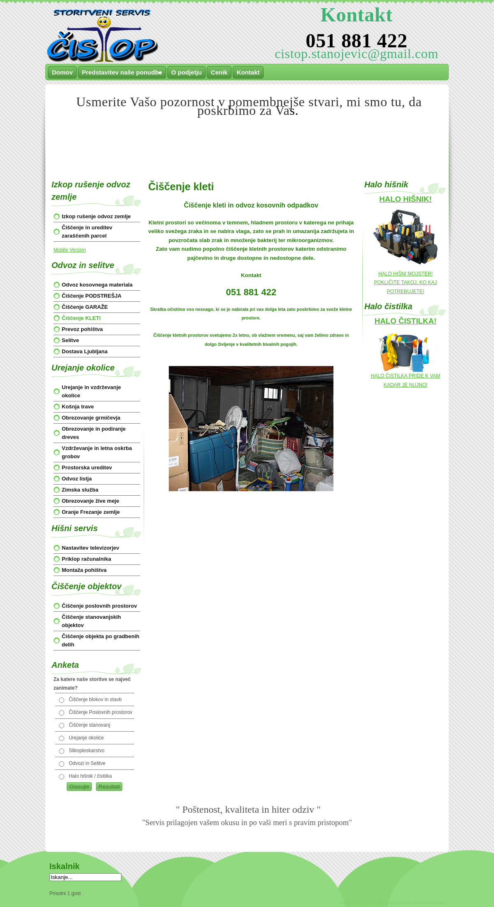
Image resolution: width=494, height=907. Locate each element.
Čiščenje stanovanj (89, 725)
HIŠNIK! (417, 199)
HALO (391, 199)
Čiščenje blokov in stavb (95, 699)
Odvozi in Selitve (87, 763)
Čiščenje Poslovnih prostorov (101, 712)
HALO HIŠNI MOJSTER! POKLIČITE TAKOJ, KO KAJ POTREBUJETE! (405, 282)
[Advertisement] (247, 139)
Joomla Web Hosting (424, 902)
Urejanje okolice (86, 738)
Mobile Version (70, 250)
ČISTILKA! (417, 321)
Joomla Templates (358, 902)
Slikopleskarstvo (87, 750)
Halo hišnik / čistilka (90, 776)
